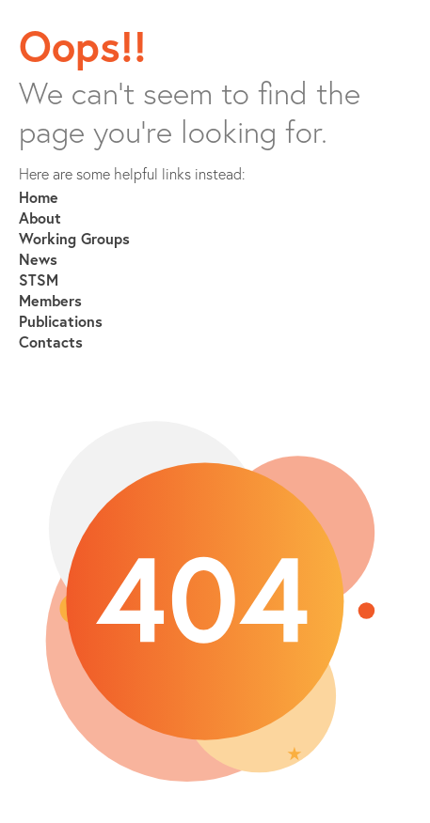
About (40, 217)
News (38, 259)
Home (38, 197)
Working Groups (74, 238)
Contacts (51, 341)
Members (50, 300)
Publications (61, 321)
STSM (38, 279)
